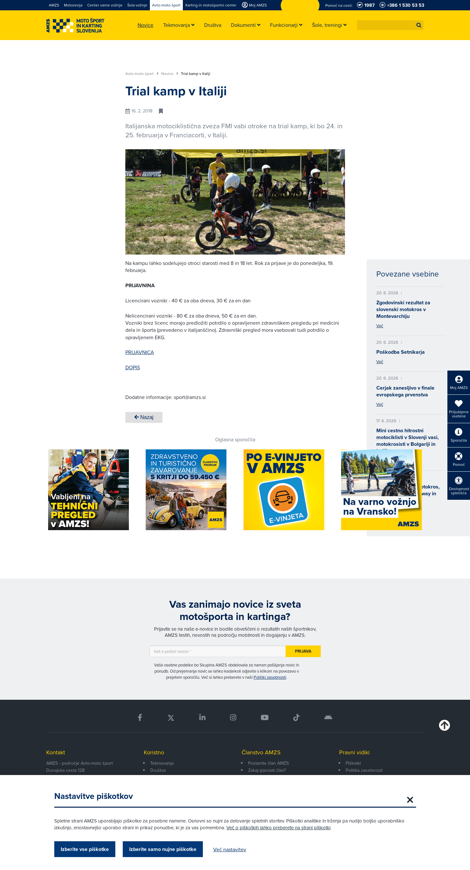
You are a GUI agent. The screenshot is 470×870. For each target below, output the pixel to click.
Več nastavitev (229, 849)
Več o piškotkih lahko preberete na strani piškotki (278, 827)
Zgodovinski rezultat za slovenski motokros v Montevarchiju (403, 309)
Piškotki (353, 763)
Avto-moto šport (142, 73)
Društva (158, 770)
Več (379, 326)
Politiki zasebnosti (270, 677)
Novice (169, 73)
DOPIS (132, 367)
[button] (418, 25)
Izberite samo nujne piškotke (162, 849)
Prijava (303, 651)
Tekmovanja (161, 763)
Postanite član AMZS (268, 763)
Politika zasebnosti (364, 770)
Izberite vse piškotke (85, 849)
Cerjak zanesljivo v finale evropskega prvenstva (405, 391)
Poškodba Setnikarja (400, 352)
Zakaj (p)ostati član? (267, 770)
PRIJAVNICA (139, 352)
